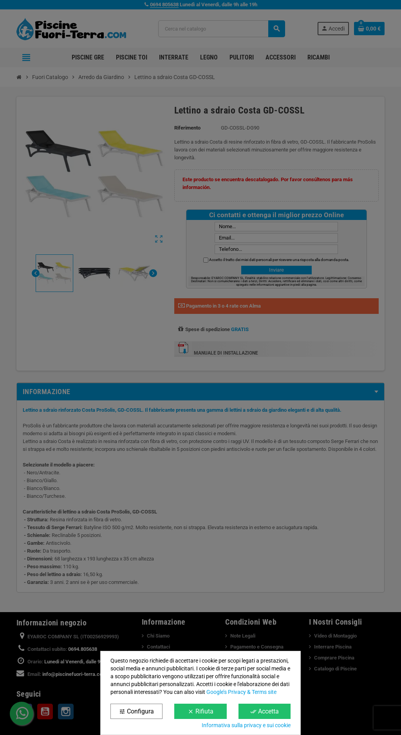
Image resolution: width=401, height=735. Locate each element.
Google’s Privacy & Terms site (241, 692)
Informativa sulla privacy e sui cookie (246, 725)
